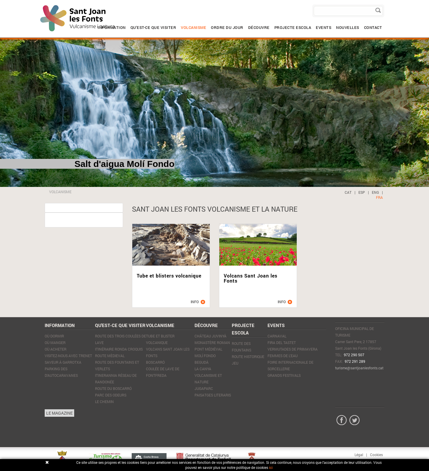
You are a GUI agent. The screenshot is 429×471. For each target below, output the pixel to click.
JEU (235, 363)
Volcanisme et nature (208, 378)
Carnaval (277, 336)
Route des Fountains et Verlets (117, 365)
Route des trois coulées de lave (120, 339)
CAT (348, 192)
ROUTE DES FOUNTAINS (241, 346)
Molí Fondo (205, 355)
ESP (361, 192)
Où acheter (55, 349)
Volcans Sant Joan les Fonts (167, 352)
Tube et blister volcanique (160, 339)
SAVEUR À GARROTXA (63, 362)
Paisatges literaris (213, 395)
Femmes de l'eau (283, 355)
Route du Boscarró (113, 388)
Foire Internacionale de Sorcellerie (290, 365)
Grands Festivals (284, 375)
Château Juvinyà (210, 336)
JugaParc (204, 388)
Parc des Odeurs (110, 395)
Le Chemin (104, 401)
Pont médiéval (208, 349)
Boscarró (155, 362)
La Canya (203, 368)
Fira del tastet (282, 342)
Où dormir (54, 336)
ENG (375, 192)
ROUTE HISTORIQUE (248, 356)
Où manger (55, 342)
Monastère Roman (212, 342)
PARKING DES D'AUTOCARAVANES (61, 372)
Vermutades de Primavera (293, 349)
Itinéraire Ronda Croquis (119, 349)
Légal (359, 454)
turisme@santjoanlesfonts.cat (359, 367)
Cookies (376, 454)
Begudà (202, 362)
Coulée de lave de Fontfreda (162, 372)
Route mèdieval (110, 355)
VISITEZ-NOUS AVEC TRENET (68, 355)
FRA (379, 197)
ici (271, 467)
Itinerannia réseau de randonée (116, 378)
